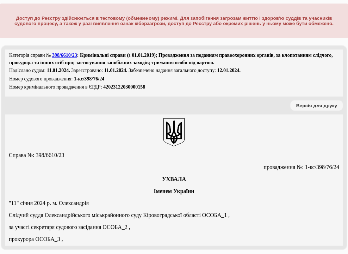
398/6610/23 (64, 55)
